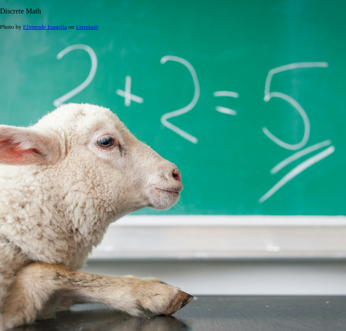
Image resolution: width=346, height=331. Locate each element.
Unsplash (87, 26)
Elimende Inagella (45, 26)
